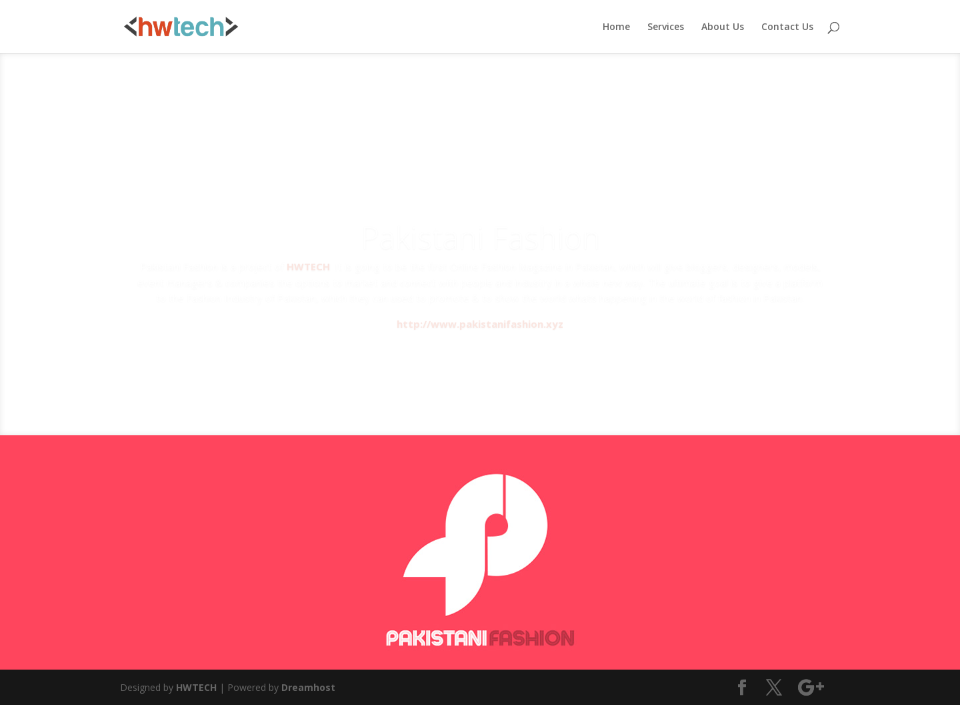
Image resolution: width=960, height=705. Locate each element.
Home (616, 27)
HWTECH (196, 687)
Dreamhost (308, 687)
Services (665, 27)
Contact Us (787, 27)
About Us (722, 27)
